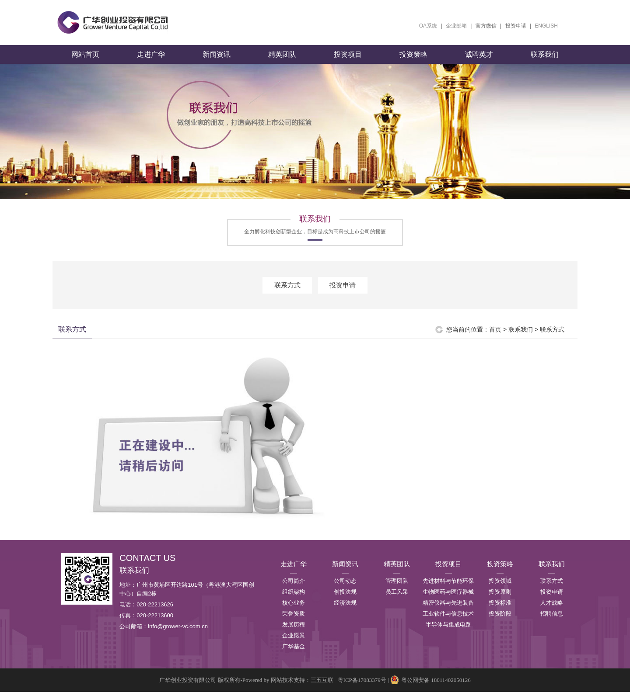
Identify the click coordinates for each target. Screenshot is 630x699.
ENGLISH (546, 26)
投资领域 (500, 588)
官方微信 (486, 26)
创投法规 (345, 598)
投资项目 (348, 61)
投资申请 (515, 26)
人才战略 (551, 609)
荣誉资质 (293, 620)
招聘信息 (551, 620)
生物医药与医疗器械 (448, 598)
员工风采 (396, 598)
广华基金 (293, 653)
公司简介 (293, 588)
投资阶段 (500, 620)
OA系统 (428, 26)
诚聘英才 (479, 61)
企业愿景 (293, 642)
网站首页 (85, 61)
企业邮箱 (456, 26)
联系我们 (545, 61)
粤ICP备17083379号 (362, 687)
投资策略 (413, 61)
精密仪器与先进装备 (448, 609)
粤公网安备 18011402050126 (430, 687)
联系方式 (287, 292)
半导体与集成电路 (448, 631)
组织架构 (293, 598)
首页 (495, 336)
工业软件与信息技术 (448, 620)
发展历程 (293, 631)
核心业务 (293, 609)
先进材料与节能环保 (448, 588)
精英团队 (282, 61)
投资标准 (500, 609)
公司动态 (345, 588)
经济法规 (345, 609)
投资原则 (500, 598)
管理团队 (396, 588)
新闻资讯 (217, 61)
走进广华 (151, 61)
